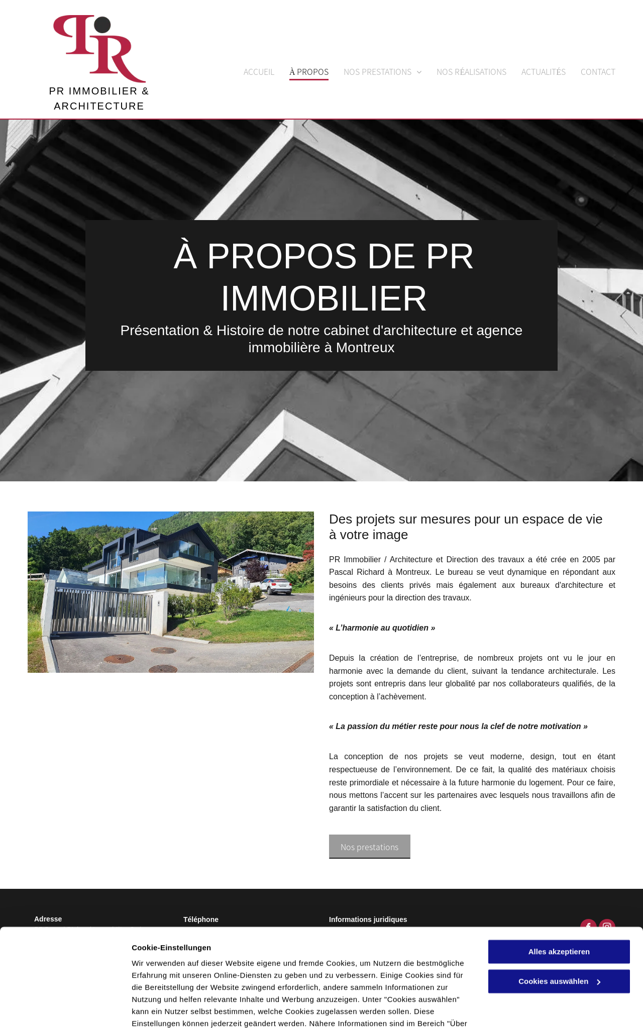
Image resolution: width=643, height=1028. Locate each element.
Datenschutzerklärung (246, 980)
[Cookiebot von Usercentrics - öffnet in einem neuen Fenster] (65, 1008)
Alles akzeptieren (559, 896)
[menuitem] (251, 69)
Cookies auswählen (167, 1008)
